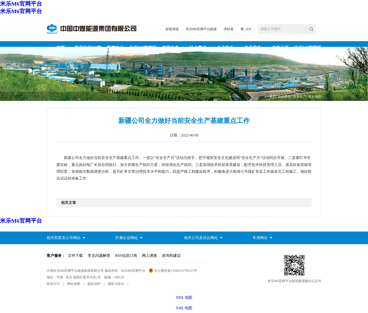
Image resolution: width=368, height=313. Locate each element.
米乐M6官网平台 (21, 4)
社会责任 (284, 96)
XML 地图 (184, 308)
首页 (272, 96)
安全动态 (314, 96)
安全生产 (299, 96)
